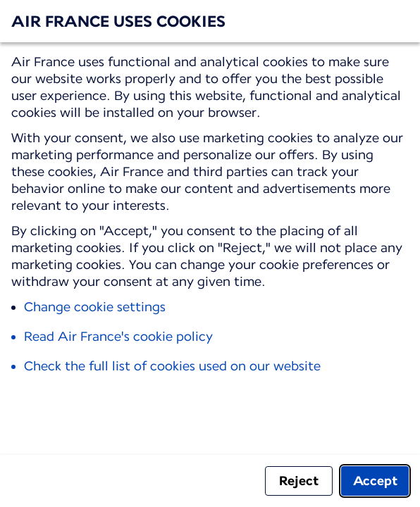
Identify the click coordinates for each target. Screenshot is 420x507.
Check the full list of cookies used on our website (172, 365)
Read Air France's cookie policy (118, 336)
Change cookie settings (95, 306)
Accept (375, 480)
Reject (299, 480)
